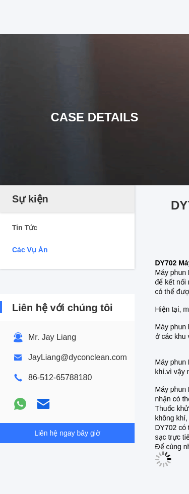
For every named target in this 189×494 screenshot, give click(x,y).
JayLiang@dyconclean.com (77, 357)
